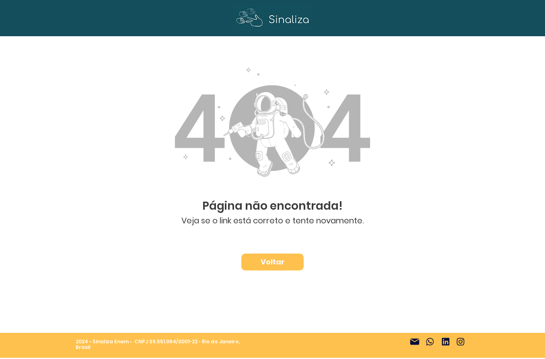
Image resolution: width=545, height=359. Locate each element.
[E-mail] (414, 341)
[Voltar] (272, 262)
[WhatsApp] (430, 341)
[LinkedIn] (445, 341)
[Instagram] (460, 341)
